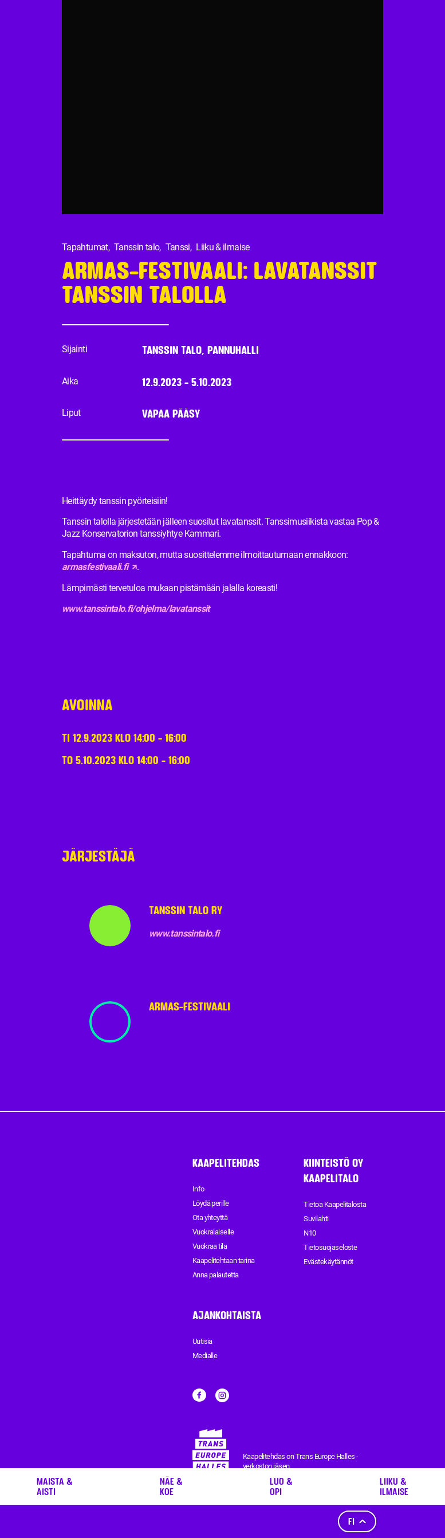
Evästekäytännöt (328, 1261)
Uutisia (202, 1341)
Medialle (205, 1355)
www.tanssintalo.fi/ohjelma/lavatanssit (136, 608)
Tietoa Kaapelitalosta (335, 1204)
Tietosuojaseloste (330, 1247)
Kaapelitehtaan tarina (223, 1260)
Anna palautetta (215, 1274)
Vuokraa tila (209, 1246)
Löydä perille (210, 1203)
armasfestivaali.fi (99, 566)
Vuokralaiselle (213, 1232)
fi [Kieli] (357, 1521)
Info (198, 1189)
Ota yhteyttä (210, 1217)
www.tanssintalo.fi (184, 933)
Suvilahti (316, 1218)
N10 (310, 1233)
